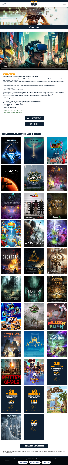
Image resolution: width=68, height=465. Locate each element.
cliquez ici (7, 459)
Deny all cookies (34, 462)
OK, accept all (23, 462)
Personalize (46, 462)
